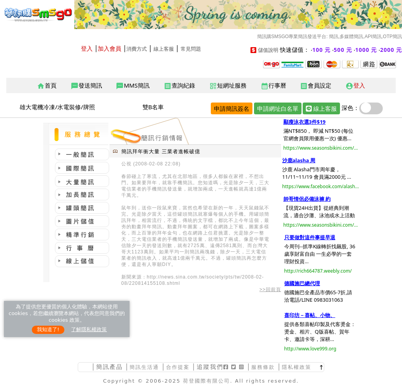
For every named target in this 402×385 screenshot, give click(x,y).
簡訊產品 (109, 366)
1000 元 (366, 49)
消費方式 (136, 49)
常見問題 (191, 49)
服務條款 (263, 367)
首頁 (47, 85)
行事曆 (273, 85)
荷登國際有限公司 (206, 381)
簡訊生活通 (144, 367)
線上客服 (163, 49)
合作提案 (178, 367)
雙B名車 (153, 107)
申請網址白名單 (277, 108)
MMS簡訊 (132, 85)
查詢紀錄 (179, 85)
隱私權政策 (296, 367)
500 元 (343, 49)
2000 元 (391, 49)
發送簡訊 (86, 85)
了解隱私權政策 (89, 329)
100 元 (321, 49)
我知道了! (48, 329)
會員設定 (315, 85)
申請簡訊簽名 (231, 108)
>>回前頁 (270, 289)
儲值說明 (268, 50)
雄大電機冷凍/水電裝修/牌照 (57, 107)
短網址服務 (228, 85)
